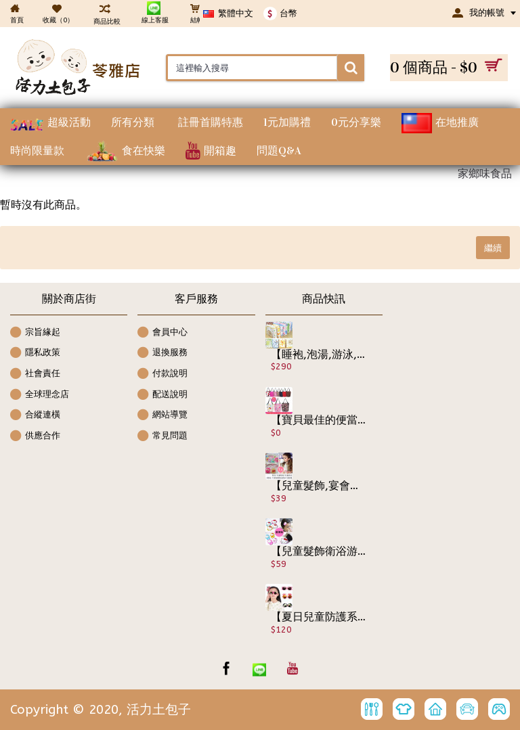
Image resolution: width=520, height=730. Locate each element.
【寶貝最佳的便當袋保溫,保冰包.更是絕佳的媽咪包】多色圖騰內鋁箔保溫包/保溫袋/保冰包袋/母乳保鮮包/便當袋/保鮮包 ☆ (319, 420)
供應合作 (35, 437)
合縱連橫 (35, 416)
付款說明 (162, 374)
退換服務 (162, 353)
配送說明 (162, 395)
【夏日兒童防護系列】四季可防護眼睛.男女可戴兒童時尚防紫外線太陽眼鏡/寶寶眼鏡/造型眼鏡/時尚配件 (319, 617)
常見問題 (162, 437)
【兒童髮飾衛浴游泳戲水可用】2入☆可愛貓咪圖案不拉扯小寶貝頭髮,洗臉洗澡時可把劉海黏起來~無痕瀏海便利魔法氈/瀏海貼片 (319, 551)
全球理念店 (39, 395)
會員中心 (162, 333)
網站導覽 (162, 416)
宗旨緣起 (35, 333)
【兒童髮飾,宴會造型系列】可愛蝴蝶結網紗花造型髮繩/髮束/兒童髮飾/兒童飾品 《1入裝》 (319, 486)
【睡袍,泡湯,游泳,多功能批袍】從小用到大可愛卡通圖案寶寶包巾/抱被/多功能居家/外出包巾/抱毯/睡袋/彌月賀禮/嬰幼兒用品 (319, 354)
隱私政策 (35, 353)
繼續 (493, 248)
